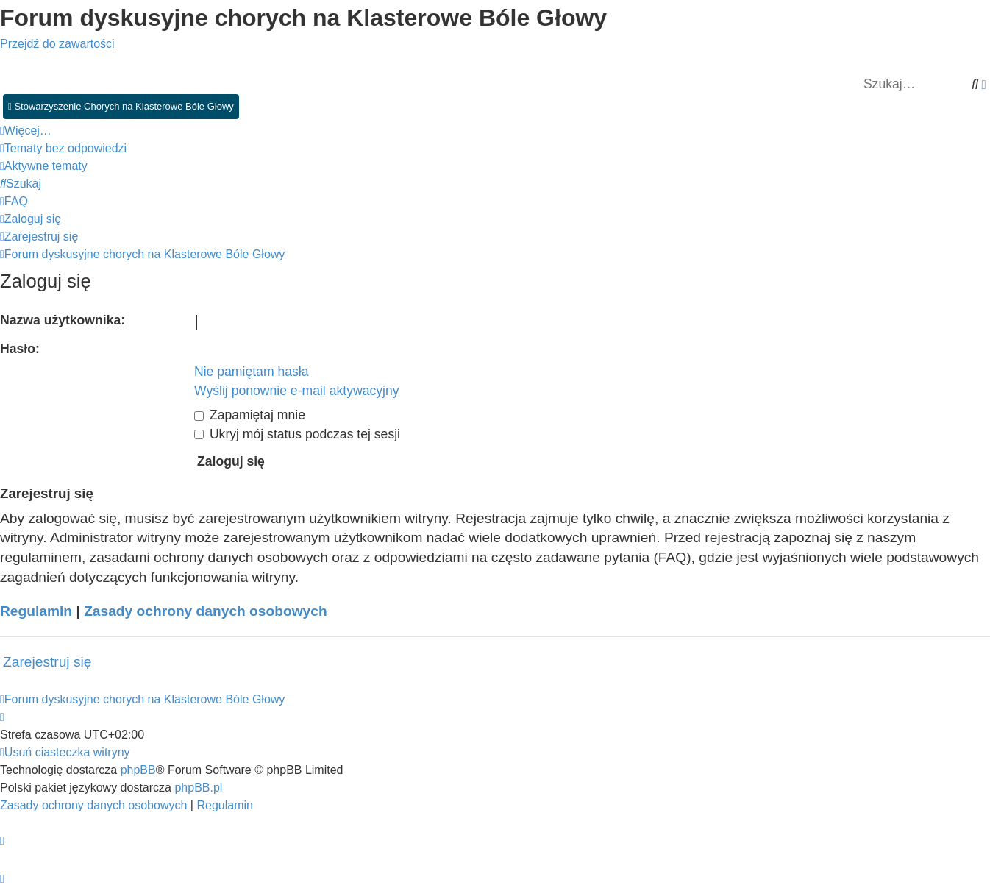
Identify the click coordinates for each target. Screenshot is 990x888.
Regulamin (36, 611)
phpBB (138, 770)
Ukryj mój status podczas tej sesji (297, 434)
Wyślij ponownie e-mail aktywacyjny (296, 390)
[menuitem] (63, 148)
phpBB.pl (198, 787)
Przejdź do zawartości (57, 44)
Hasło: (20, 348)
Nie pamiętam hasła (251, 371)
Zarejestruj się (47, 661)
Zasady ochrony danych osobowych (205, 611)
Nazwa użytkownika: (62, 320)
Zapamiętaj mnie (249, 415)
